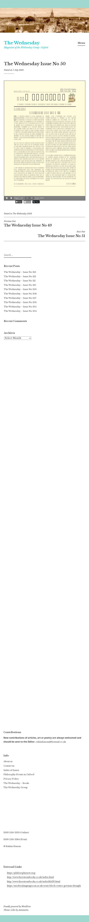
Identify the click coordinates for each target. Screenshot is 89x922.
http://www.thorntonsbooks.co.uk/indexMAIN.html (33, 881)
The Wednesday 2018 (22, 213)
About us (8, 761)
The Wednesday (22, 42)
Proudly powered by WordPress (17, 906)
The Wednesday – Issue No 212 (20, 276)
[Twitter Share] (36, 201)
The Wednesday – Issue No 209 (20, 289)
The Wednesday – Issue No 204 (20, 311)
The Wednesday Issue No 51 (44, 234)
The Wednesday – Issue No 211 (20, 280)
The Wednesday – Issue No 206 (20, 302)
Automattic (23, 910)
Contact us (9, 766)
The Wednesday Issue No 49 (44, 223)
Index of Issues (11, 770)
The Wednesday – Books (16, 783)
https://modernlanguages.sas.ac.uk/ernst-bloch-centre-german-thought (44, 885)
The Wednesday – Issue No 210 (20, 285)
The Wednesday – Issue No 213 (20, 272)
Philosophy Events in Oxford (19, 774)
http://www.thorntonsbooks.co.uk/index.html (30, 877)
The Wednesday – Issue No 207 (20, 298)
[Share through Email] (27, 201)
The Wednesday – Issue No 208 (20, 293)
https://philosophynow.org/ (21, 873)
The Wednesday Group (16, 787)
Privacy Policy (11, 779)
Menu (81, 43)
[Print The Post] (18, 201)
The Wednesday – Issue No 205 (20, 306)
